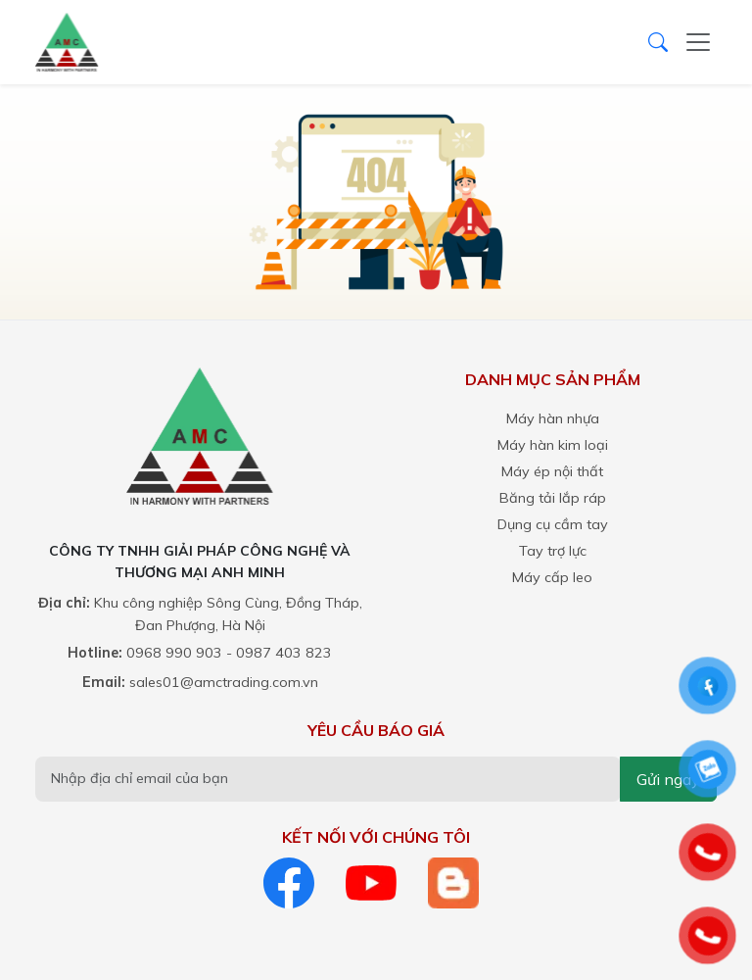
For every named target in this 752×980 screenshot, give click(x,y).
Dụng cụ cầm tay (552, 524)
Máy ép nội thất (552, 471)
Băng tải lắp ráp (552, 498)
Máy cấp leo (552, 577)
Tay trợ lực (553, 551)
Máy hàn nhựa (552, 418)
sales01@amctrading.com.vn (223, 682)
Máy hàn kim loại (552, 445)
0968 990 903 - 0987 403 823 (229, 653)
